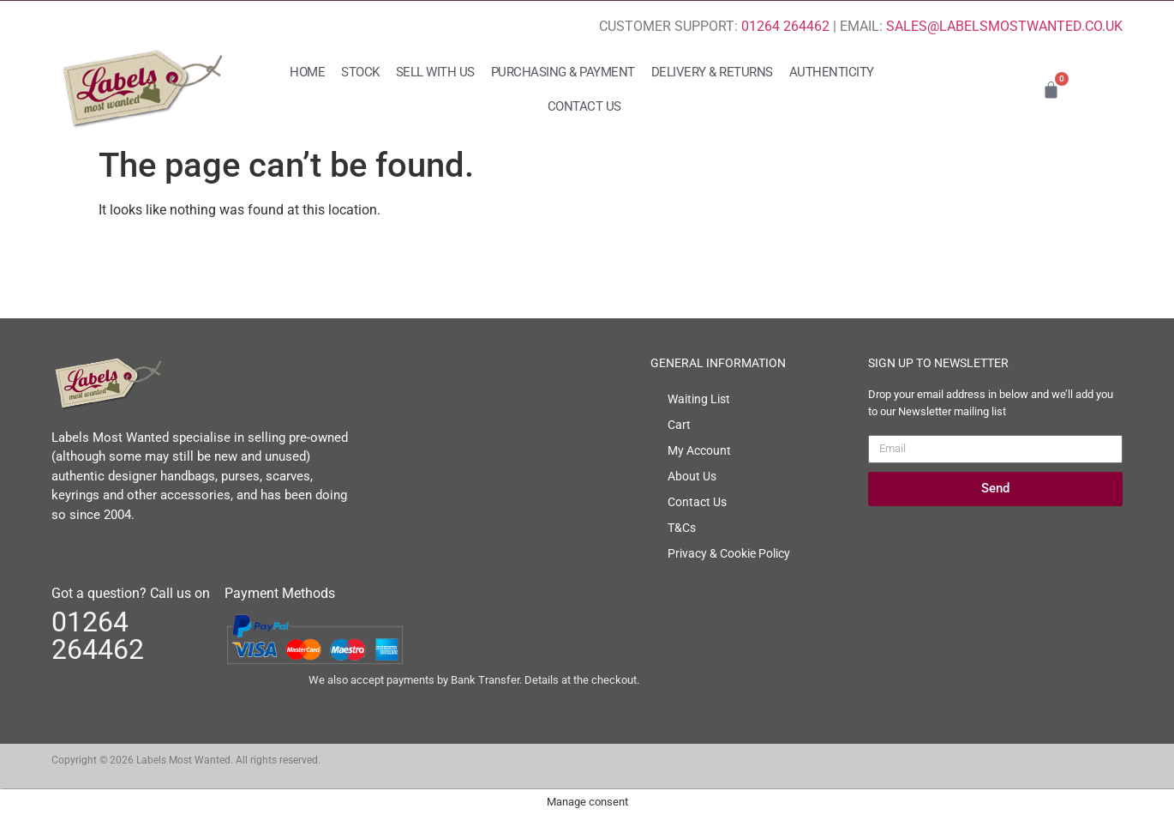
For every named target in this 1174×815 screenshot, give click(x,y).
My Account (699, 450)
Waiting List (699, 399)
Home (307, 72)
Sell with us (435, 72)
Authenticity (831, 72)
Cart (679, 425)
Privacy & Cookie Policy (729, 553)
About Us (692, 476)
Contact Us (584, 106)
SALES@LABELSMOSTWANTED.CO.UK (1004, 26)
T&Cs (682, 527)
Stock (360, 72)
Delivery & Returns (712, 72)
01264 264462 (785, 26)
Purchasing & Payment (563, 72)
